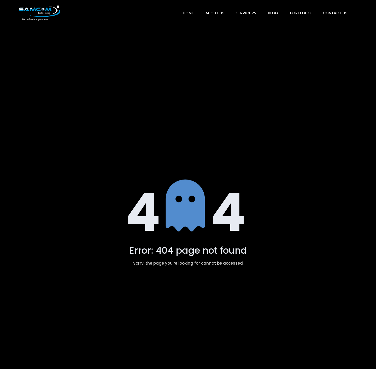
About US (214, 13)
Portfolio (300, 13)
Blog (273, 13)
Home (188, 13)
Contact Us (335, 13)
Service (243, 13)
